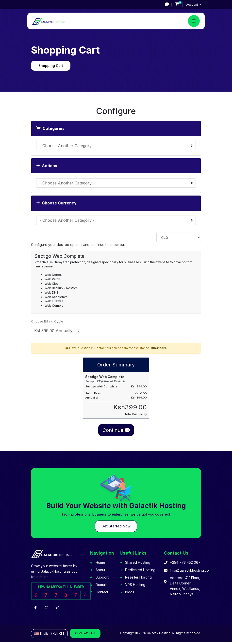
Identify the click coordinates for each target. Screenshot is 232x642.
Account (192, 4)
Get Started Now (116, 526)
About (100, 570)
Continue (116, 430)
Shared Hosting (137, 562)
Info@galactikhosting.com (191, 570)
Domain (102, 584)
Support (102, 577)
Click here (159, 348)
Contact (102, 592)
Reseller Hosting (138, 577)
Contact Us (85, 633)
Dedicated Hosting (140, 570)
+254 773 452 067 (185, 562)
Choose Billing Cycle (47, 321)
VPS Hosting (135, 584)
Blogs (129, 592)
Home (100, 562)
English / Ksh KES (49, 633)
